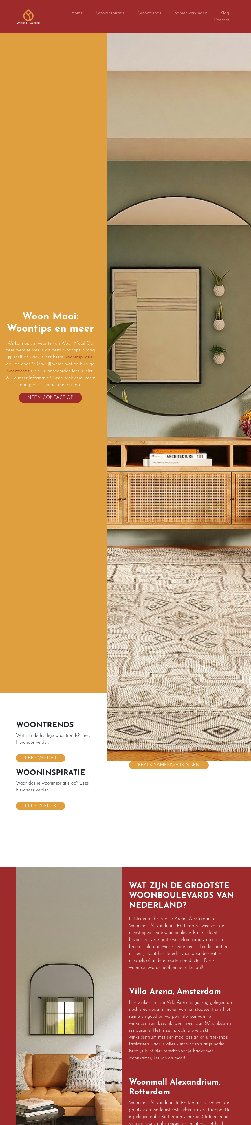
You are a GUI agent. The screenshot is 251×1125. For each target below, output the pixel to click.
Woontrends (149, 13)
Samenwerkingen (191, 13)
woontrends (18, 371)
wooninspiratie (79, 357)
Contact (221, 20)
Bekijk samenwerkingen (168, 763)
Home (77, 13)
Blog (224, 13)
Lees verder (40, 756)
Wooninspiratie (110, 13)
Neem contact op (50, 397)
